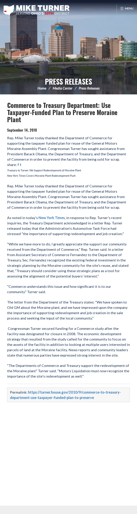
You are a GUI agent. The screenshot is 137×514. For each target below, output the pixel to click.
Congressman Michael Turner (37, 10)
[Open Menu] (126, 8)
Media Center (62, 88)
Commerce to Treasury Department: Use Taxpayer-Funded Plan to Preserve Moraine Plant (62, 112)
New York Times (52, 218)
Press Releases (68, 81)
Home (41, 88)
